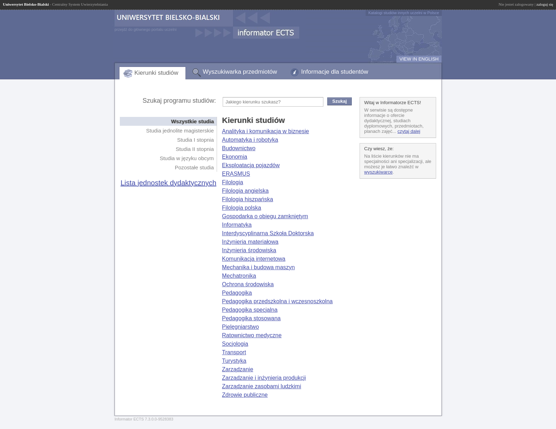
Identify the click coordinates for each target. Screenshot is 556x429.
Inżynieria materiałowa (250, 242)
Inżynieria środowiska (249, 250)
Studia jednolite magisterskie (180, 131)
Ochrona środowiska (248, 284)
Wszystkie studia (192, 121)
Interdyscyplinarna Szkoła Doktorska (268, 233)
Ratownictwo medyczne (252, 335)
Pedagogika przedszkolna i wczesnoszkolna (277, 301)
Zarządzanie (237, 369)
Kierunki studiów (156, 72)
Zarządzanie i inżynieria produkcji (264, 378)
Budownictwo (238, 148)
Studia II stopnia (195, 149)
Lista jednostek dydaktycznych (168, 183)
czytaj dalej (408, 131)
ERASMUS (236, 174)
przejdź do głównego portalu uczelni (146, 29)
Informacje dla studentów (334, 71)
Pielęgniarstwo (240, 327)
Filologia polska (241, 208)
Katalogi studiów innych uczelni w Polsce (403, 13)
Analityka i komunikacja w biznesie (265, 131)
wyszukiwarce (378, 172)
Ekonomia (234, 157)
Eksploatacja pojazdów (251, 165)
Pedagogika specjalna (250, 310)
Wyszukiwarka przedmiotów (240, 71)
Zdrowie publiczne (245, 395)
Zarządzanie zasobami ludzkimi (261, 386)
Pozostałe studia (194, 167)
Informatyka (237, 225)
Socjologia (235, 344)
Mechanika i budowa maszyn (258, 267)
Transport (234, 352)
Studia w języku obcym (187, 158)
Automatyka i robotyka (250, 140)
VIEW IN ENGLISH (419, 59)
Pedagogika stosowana (251, 318)
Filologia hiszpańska (247, 199)
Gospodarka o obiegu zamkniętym (265, 216)
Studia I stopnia (195, 140)
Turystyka (234, 361)
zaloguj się (544, 4)
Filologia (232, 182)
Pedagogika (237, 293)
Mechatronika (239, 276)
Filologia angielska (245, 191)
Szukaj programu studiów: (179, 100)
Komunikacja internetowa (253, 259)
